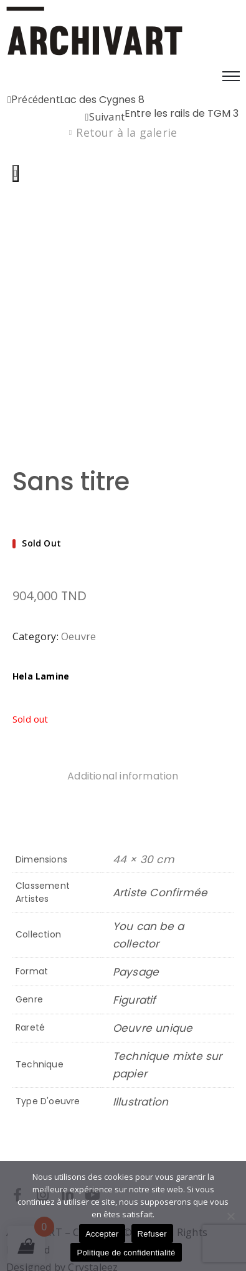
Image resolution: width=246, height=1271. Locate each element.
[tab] (122, 722)
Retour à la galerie (126, 132)
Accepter (101, 1234)
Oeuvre (78, 581)
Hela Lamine (40, 620)
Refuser (152, 1234)
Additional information (122, 720)
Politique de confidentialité (126, 1252)
